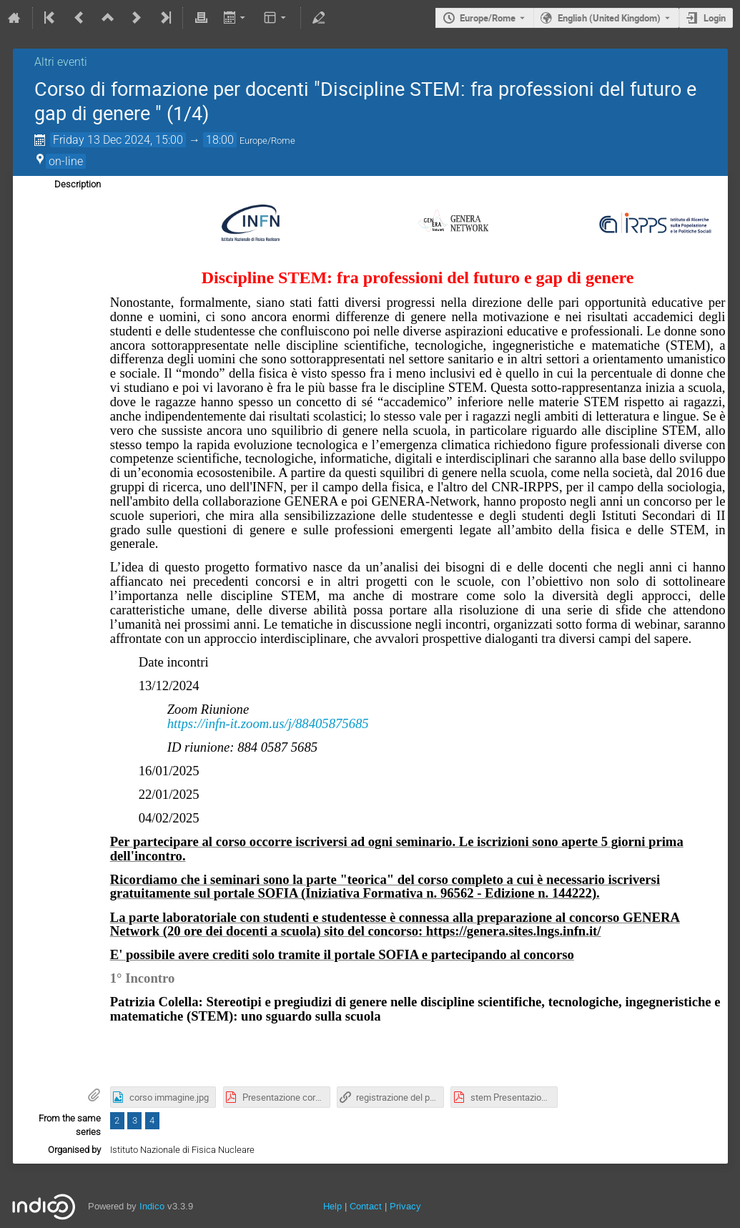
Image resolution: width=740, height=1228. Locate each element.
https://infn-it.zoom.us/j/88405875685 (268, 723)
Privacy (405, 1206)
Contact (366, 1206)
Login (715, 17)
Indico (151, 1206)
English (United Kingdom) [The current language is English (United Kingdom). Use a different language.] (609, 17)
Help (332, 1206)
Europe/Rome (487, 17)
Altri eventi (60, 62)
